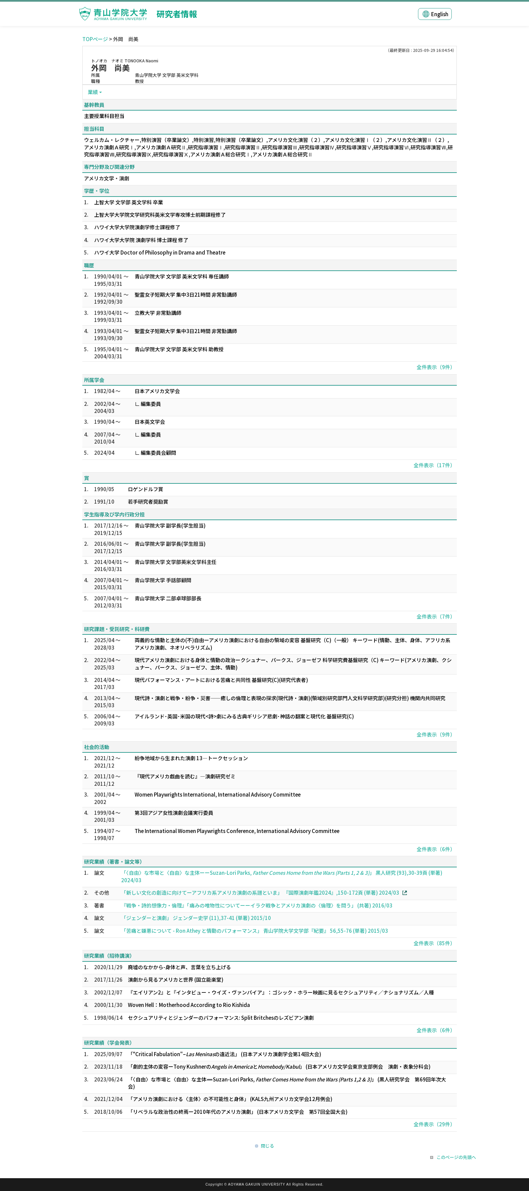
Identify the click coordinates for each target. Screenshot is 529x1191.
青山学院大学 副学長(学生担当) (170, 525)
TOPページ (95, 38)
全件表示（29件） (434, 1124)
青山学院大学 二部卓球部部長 (168, 598)
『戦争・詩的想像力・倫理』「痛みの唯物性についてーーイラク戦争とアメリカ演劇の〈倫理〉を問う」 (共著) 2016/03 (256, 905)
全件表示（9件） (436, 366)
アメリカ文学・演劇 (106, 178)
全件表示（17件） (434, 465)
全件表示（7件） (436, 616)
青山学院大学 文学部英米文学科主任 (176, 561)
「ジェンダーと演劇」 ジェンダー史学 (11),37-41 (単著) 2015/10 (196, 917)
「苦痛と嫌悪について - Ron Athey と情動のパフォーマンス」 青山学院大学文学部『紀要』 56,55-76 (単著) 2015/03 (254, 930)
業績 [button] (93, 91)
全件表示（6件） (436, 849)
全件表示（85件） (434, 943)
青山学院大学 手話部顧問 (163, 580)
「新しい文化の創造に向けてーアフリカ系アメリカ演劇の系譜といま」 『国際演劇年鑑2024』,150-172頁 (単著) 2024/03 (260, 892)
